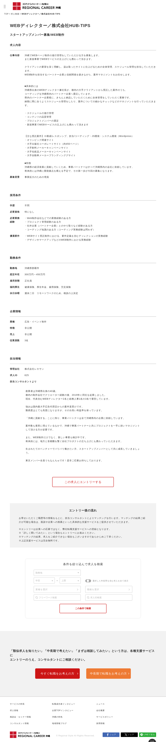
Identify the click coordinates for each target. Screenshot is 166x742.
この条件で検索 (83, 608)
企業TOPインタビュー (62, 710)
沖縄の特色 (57, 717)
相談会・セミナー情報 (20, 717)
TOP (6, 14)
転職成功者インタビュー (63, 704)
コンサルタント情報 (19, 723)
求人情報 (14, 710)
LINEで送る (149, 734)
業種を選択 (42, 589)
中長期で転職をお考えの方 (108, 673)
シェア (113, 734)
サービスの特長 (17, 704)
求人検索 (15, 14)
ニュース (100, 704)
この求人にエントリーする (83, 482)
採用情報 (100, 723)
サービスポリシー (104, 717)
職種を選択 (93, 589)
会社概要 (100, 710)
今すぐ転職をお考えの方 (57, 673)
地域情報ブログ (59, 723)
